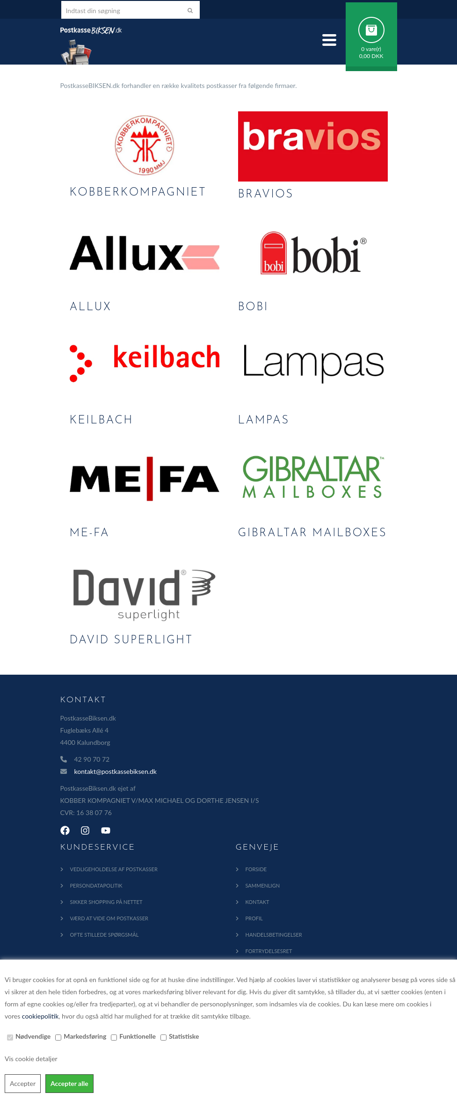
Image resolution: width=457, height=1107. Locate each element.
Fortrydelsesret (269, 951)
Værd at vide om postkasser (109, 918)
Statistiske (184, 1036)
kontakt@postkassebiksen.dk (115, 771)
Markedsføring (85, 1036)
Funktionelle (137, 1036)
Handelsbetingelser (274, 935)
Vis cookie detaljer (31, 1059)
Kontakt (257, 902)
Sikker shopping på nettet (106, 902)
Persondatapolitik (96, 885)
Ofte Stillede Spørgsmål (104, 935)
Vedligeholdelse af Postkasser (114, 869)
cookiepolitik (40, 1016)
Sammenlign (263, 885)
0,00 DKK (371, 55)
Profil (254, 918)
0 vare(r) (371, 48)
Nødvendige (33, 1036)
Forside (256, 869)
